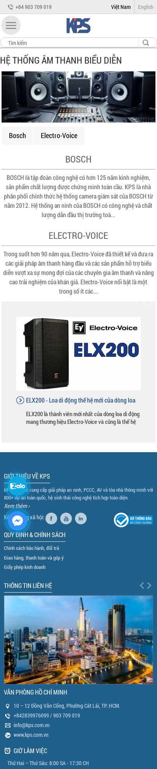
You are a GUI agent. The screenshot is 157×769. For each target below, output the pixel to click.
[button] (11, 25)
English (146, 6)
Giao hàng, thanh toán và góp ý (34, 557)
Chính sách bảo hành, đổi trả (31, 547)
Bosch (17, 135)
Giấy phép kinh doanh (24, 566)
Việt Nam (121, 6)
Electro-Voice (59, 135)
